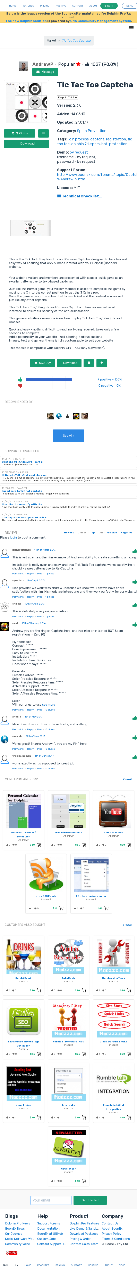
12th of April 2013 (34, 603)
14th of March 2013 (44, 549)
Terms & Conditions (116, 1239)
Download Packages (84, 1234)
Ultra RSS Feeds (46, 896)
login (13, 537)
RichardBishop (21, 549)
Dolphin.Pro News (17, 1223)
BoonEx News (15, 1228)
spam (95, 144)
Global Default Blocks (113, 1041)
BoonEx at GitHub (50, 1234)
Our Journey (13, 1234)
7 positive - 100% (109, 379)
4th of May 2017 (33, 716)
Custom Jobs (47, 1239)
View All (127, 779)
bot (104, 144)
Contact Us (110, 1223)
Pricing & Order (80, 1239)
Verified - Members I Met (68, 1041)
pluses (49, 573)
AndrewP (23, 839)
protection (118, 144)
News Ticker (23, 1105)
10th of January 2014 (34, 623)
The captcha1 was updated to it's (24, 517)
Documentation (48, 1228)
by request (79, 152)
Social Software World (20, 1239)
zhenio (16, 716)
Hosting (61, 5)
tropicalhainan (21, 755)
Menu (130, 25)
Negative (126, 532)
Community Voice (17, 1244)
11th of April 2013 (34, 580)
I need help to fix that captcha (22, 491)
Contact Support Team (53, 1244)
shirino (16, 603)
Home (12, 5)
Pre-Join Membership (68, 832)
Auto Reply (68, 978)
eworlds (17, 736)
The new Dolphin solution (26, 21)
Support (77, 5)
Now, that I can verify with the (22, 504)
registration (116, 139)
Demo (122, 1265)
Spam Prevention (91, 131)
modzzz (23, 981)
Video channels (113, 832)
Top (92, 532)
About (93, 5)
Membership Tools (113, 978)
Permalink (18, 573)
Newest (69, 532)
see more (48, 704)
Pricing (45, 5)
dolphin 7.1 (80, 144)
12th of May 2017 (35, 736)
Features (28, 5)
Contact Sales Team (84, 1244)
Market (51, 40)
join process (78, 139)
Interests (68, 1105)
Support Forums (48, 1223)
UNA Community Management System (100, 21)
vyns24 (17, 580)
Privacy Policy (111, 1234)
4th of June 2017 (44, 755)
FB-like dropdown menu (91, 896)
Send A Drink (23, 978)
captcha (97, 139)
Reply (30, 573)
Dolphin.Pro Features (84, 1223)
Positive (111, 532)
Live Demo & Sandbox (85, 1228)
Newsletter (68, 1168)
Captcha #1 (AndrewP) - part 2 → (24, 461)
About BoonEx (112, 1228)
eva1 (15, 623)
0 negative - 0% (110, 385)
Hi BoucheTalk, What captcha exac (24, 475)
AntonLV (23, 1049)
